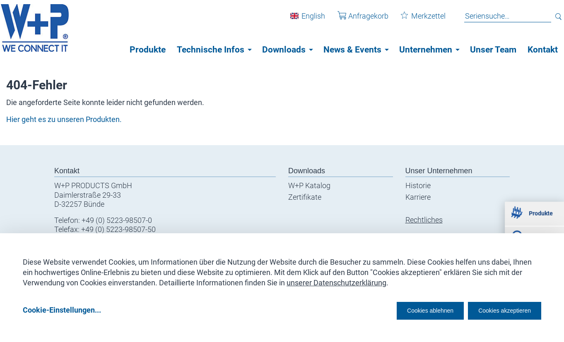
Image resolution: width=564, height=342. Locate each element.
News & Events (352, 50)
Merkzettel (417, 20)
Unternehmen (425, 50)
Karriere (418, 197)
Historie (418, 185)
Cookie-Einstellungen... (62, 309)
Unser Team (493, 50)
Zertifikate (304, 197)
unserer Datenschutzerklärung (336, 279)
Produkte (148, 50)
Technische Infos (210, 50)
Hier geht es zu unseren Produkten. (64, 119)
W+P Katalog (309, 185)
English (307, 20)
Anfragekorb (356, 20)
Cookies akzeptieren (497, 309)
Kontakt (543, 50)
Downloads (284, 50)
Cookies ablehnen (404, 309)
